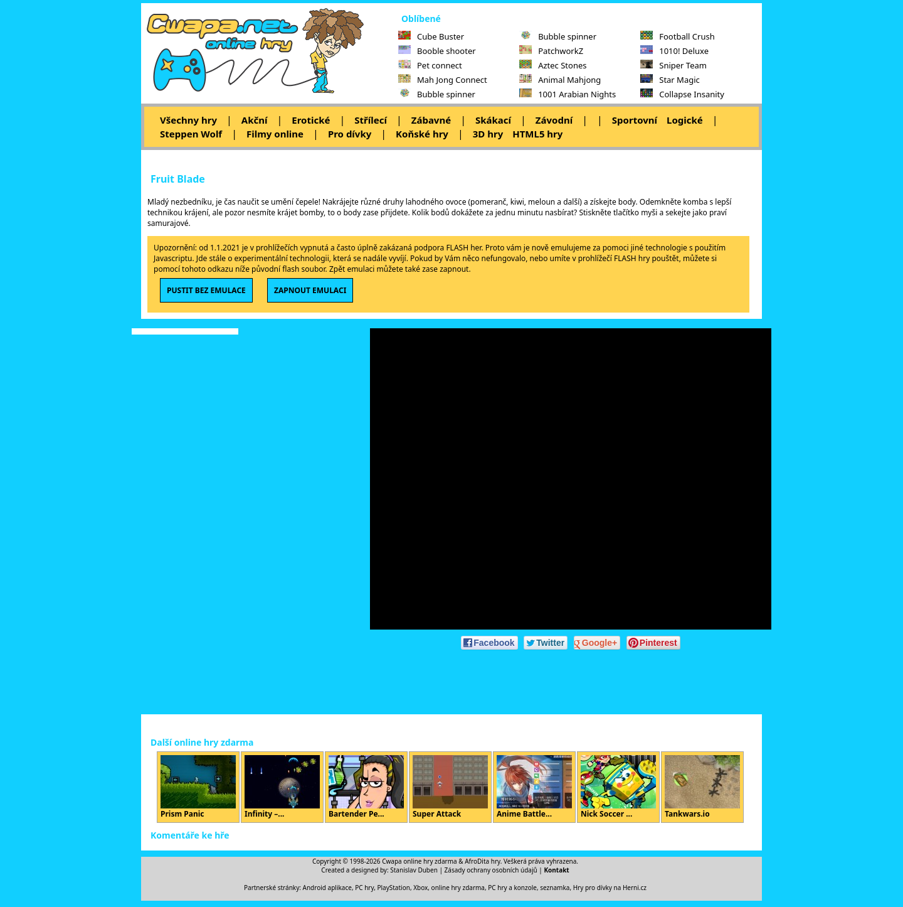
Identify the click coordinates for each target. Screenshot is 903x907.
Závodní (554, 120)
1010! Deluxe (674, 50)
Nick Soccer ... (618, 787)
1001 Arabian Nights (567, 94)
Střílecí (370, 120)
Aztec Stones (552, 65)
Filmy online (275, 133)
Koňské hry (422, 133)
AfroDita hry (482, 861)
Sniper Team (673, 65)
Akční (254, 120)
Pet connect (430, 65)
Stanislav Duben (414, 870)
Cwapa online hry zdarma (419, 861)
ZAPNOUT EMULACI (310, 290)
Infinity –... (282, 787)
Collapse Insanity (682, 94)
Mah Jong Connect (442, 79)
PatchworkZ (551, 50)
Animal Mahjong (560, 79)
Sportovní (634, 120)
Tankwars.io (702, 787)
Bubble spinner (436, 94)
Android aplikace (327, 887)
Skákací (493, 120)
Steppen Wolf (191, 133)
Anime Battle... (534, 787)
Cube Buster (431, 36)
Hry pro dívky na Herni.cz (610, 887)
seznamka (554, 887)
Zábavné (431, 120)
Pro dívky (349, 133)
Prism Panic (198, 787)
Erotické (311, 120)
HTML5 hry (537, 133)
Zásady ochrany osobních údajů (491, 870)
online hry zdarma (458, 887)
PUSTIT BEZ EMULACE (206, 290)
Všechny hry (188, 120)
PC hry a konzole (512, 887)
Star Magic (670, 79)
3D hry (488, 133)
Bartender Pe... (366, 787)
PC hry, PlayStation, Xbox (391, 887)
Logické (685, 120)
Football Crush (677, 36)
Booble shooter (437, 50)
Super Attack (450, 787)
